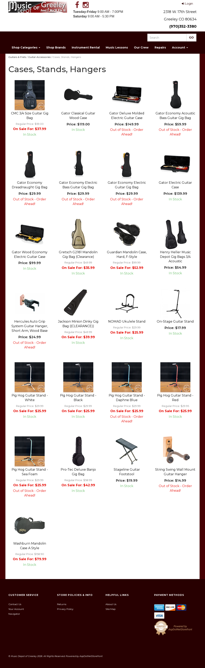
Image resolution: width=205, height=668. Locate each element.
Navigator (14, 613)
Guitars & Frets (17, 57)
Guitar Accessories (39, 57)
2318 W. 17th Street (180, 12)
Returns (61, 604)
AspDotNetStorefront (90, 656)
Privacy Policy (65, 608)
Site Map (111, 608)
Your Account (16, 608)
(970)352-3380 (183, 26)
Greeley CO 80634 (180, 19)
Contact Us (14, 604)
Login (187, 3)
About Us (111, 604)
